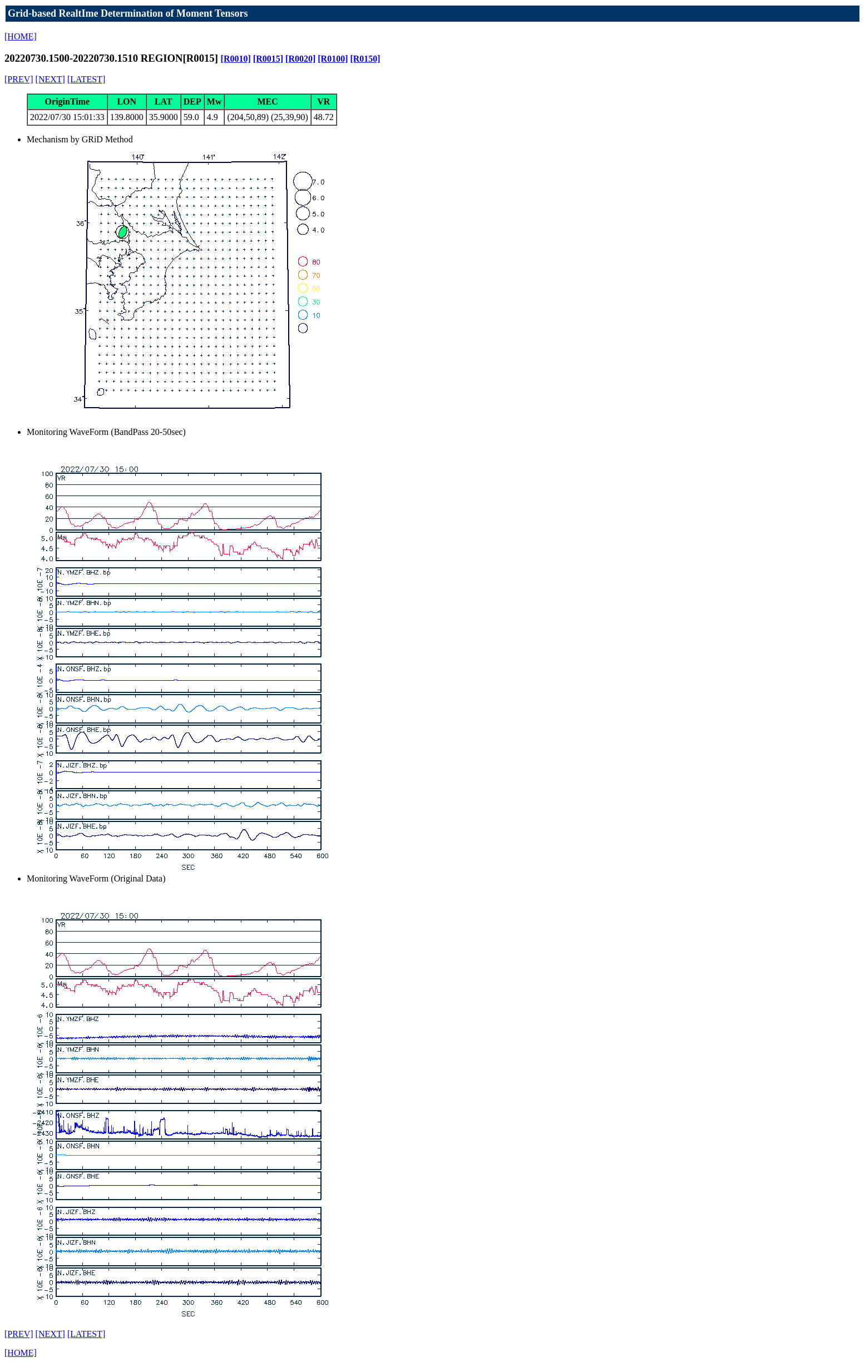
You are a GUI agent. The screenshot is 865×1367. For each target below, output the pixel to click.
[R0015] (268, 58)
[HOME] (20, 36)
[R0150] (365, 58)
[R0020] (300, 58)
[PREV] (18, 79)
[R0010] (236, 58)
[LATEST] (86, 79)
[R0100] (333, 58)
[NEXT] (50, 79)
